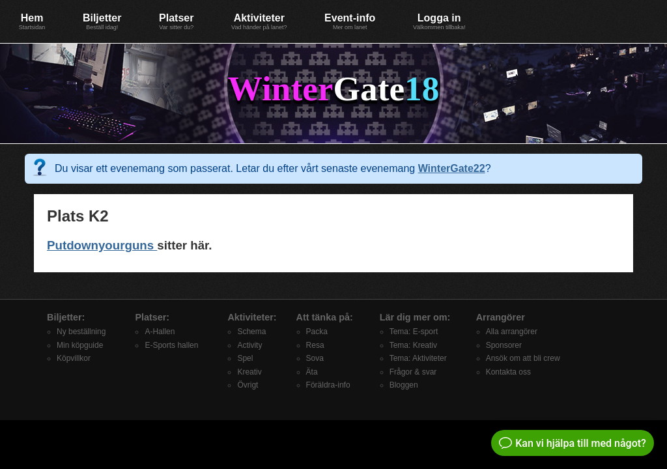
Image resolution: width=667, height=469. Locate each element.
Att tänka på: (324, 317)
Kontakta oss (508, 372)
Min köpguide (80, 345)
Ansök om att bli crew (523, 358)
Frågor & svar (413, 372)
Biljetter (102, 21)
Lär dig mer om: (415, 317)
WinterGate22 (451, 168)
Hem (32, 21)
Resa (315, 345)
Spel (245, 358)
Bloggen (404, 385)
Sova (315, 358)
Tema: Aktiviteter (418, 358)
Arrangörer (500, 317)
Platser (176, 21)
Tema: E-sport (414, 331)
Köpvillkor (74, 358)
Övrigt (247, 385)
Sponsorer (504, 345)
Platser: (152, 317)
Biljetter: (66, 317)
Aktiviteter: (251, 317)
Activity (249, 345)
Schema (251, 331)
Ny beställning (81, 331)
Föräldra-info (328, 385)
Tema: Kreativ (413, 345)
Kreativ (249, 372)
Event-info (349, 21)
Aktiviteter (259, 21)
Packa (317, 331)
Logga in (439, 21)
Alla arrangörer (511, 331)
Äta (312, 372)
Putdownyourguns (102, 245)
